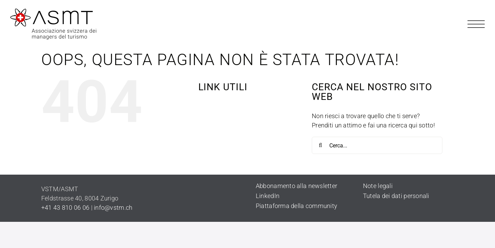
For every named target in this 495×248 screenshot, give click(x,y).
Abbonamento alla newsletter (296, 185)
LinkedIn (267, 195)
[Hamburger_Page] (476, 18)
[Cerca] (320, 145)
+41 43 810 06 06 (65, 207)
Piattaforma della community (296, 205)
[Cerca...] (377, 145)
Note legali (378, 185)
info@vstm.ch (113, 207)
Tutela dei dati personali (396, 195)
